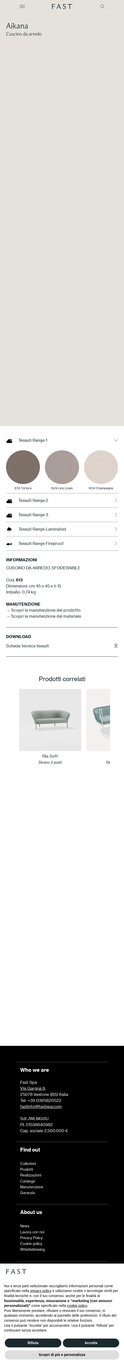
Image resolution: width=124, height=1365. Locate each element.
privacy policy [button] (41, 1291)
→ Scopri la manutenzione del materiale (43, 717)
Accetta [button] (91, 1343)
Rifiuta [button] (33, 1343)
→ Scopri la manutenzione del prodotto (43, 711)
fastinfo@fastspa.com (41, 1106)
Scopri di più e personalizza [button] (62, 1355)
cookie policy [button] (77, 1306)
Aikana (17, 25)
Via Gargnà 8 (32, 1088)
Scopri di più (62, 1013)
